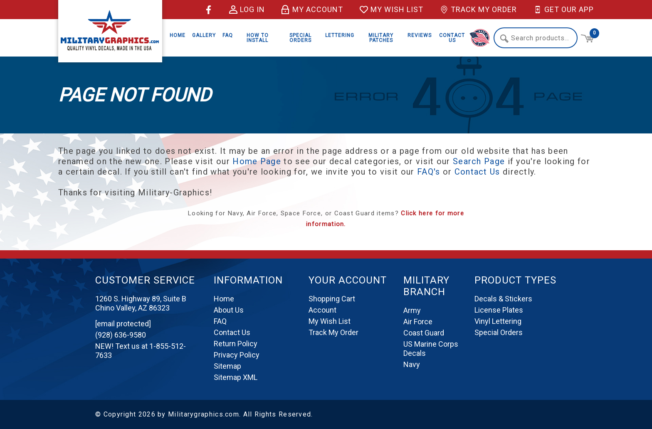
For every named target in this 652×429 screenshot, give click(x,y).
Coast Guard (423, 332)
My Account (312, 9)
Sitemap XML (235, 377)
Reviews (420, 35)
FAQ (227, 35)
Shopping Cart (332, 298)
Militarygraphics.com (203, 414)
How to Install (258, 37)
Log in (247, 9)
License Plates (498, 310)
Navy (411, 364)
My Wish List (391, 9)
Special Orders (300, 37)
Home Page (256, 161)
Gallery (204, 35)
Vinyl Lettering (497, 321)
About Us (229, 310)
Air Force (417, 321)
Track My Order (478, 9)
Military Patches (380, 37)
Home (177, 35)
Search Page (479, 161)
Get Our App (563, 9)
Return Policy (235, 343)
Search (504, 38)
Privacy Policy (236, 354)
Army (412, 310)
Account (322, 310)
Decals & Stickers (503, 298)
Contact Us (452, 37)
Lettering (339, 35)
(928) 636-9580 (120, 334)
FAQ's (428, 172)
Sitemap (227, 366)
